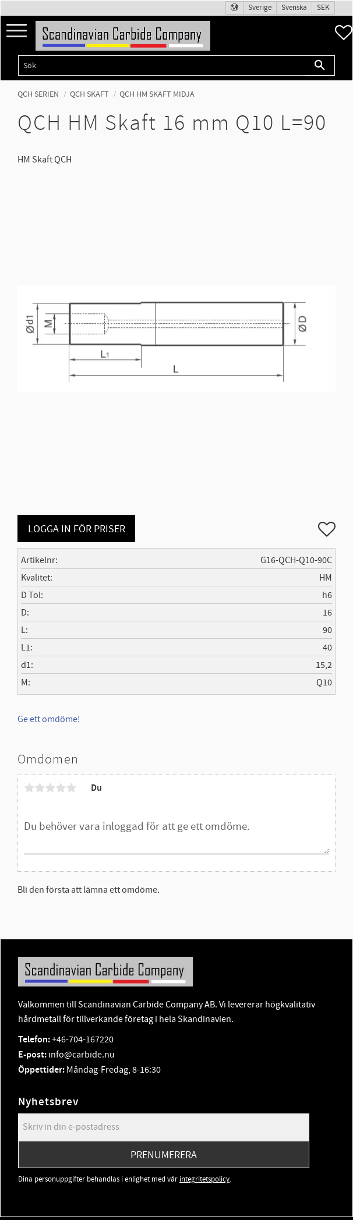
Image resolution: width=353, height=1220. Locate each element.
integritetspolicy (204, 1179)
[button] (16, 31)
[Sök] (320, 65)
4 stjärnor (60, 788)
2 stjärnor (39, 788)
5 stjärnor (71, 788)
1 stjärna (29, 788)
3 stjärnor (50, 788)
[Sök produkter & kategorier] (161, 65)
